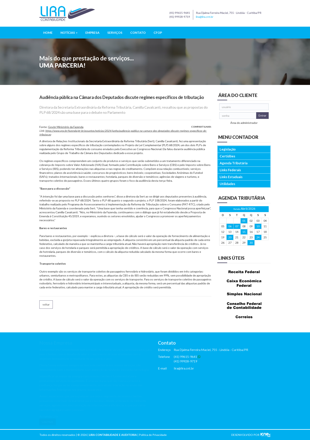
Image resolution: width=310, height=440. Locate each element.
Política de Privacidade (153, 434)
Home (48, 32)
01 (244, 220)
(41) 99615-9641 (187, 356)
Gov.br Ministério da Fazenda (65, 127)
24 (258, 237)
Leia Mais (47, 421)
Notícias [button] (69, 32)
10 (258, 226)
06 (230, 226)
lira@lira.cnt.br (204, 16)
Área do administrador (244, 122)
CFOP (158, 32)
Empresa (92, 32)
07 (236, 226)
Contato (138, 32)
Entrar (262, 115)
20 (230, 237)
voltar (46, 304)
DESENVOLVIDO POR (245, 434)
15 (244, 231)
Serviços (114, 32)
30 (251, 242)
